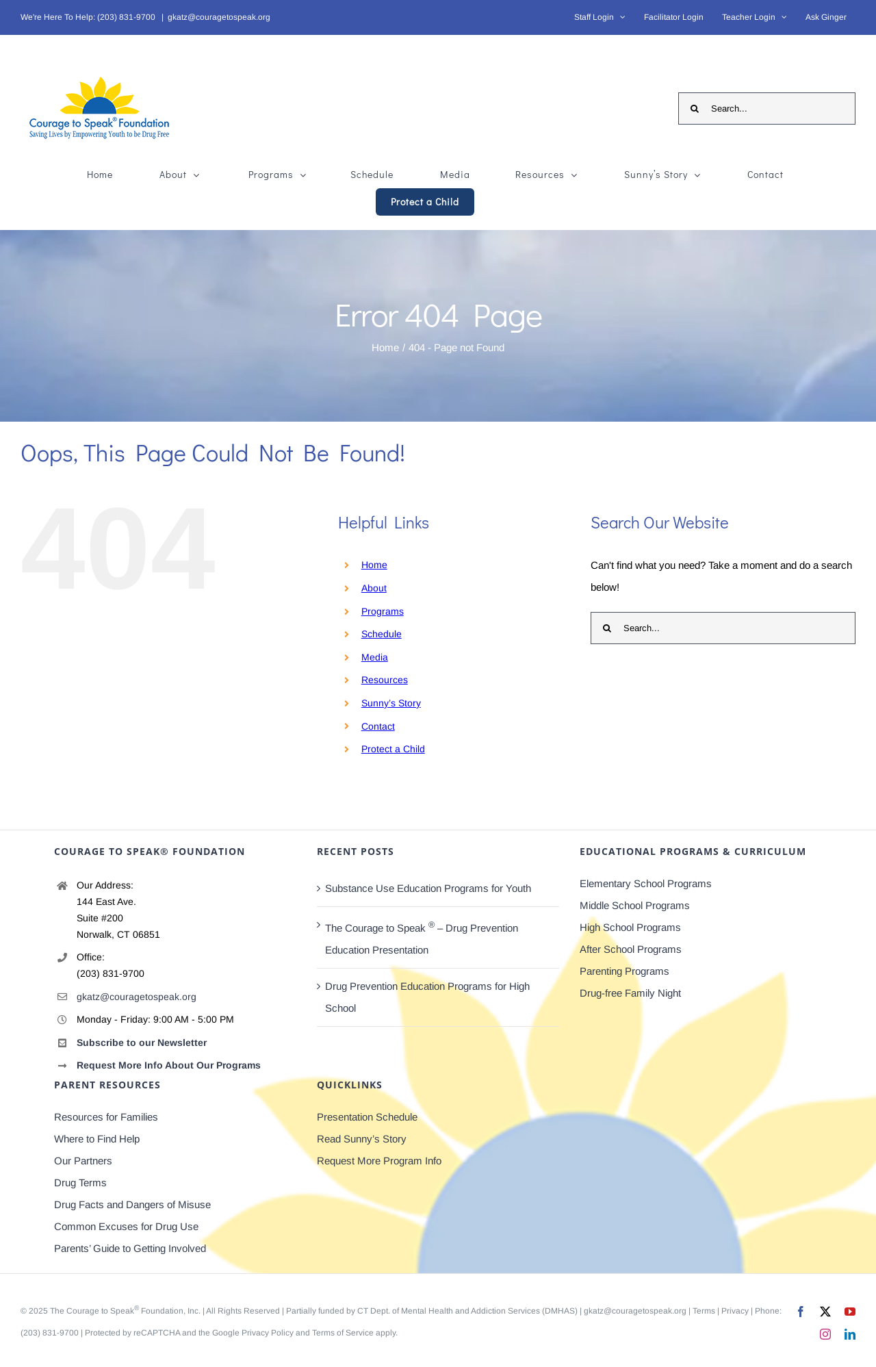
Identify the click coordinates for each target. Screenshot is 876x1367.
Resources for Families (106, 1117)
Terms (704, 1311)
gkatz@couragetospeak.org (219, 17)
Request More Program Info (379, 1160)
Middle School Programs (635, 905)
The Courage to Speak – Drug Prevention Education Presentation (421, 938)
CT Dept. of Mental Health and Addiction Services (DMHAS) (467, 1311)
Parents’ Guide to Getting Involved (130, 1248)
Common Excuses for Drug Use (126, 1226)
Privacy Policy (268, 1333)
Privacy (735, 1311)
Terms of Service (343, 1333)
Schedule (381, 633)
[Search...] (766, 108)
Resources (384, 679)
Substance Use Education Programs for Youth (428, 888)
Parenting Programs (624, 971)
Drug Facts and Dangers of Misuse (132, 1204)
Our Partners (83, 1160)
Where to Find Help (97, 1139)
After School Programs (631, 949)
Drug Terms (80, 1182)
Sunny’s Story (391, 703)
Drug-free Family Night (630, 993)
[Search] (694, 108)
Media (374, 657)
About (374, 588)
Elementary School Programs (646, 883)
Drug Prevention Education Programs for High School (427, 997)
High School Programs (630, 927)
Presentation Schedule (367, 1117)
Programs (382, 611)
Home (374, 564)
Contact (378, 726)
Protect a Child (393, 748)
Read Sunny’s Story (362, 1139)
